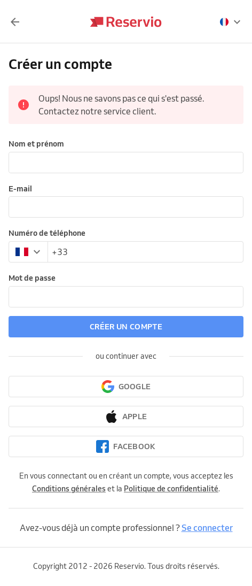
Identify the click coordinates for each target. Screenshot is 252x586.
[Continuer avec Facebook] (126, 446)
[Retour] (15, 22)
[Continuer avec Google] (126, 386)
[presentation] (230, 22)
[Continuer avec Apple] (126, 416)
